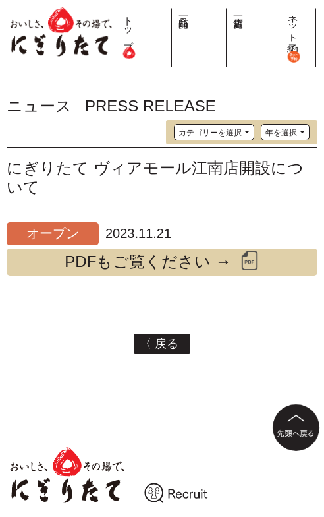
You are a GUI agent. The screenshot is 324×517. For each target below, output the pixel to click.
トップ (228, 33)
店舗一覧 (278, 11)
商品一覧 (253, 11)
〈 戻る (162, 343)
